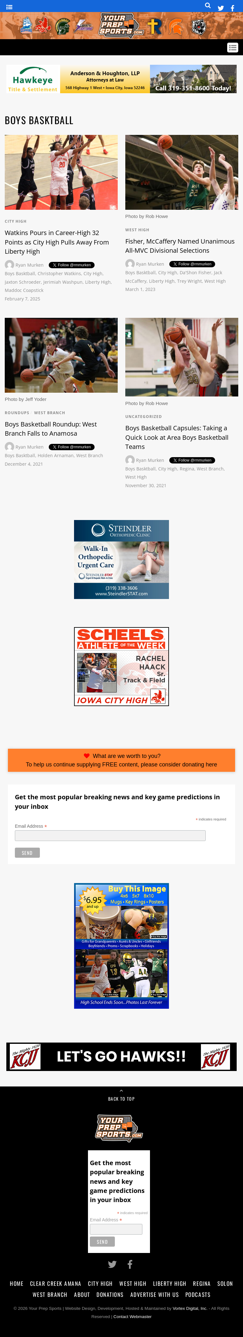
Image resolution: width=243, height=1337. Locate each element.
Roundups (17, 412)
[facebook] (232, 7)
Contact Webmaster (133, 1316)
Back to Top (121, 1098)
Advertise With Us (154, 1294)
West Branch (49, 412)
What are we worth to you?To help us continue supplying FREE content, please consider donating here (121, 760)
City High (16, 221)
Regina (187, 469)
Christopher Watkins (59, 273)
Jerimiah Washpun (63, 282)
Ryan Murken (30, 265)
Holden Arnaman (56, 455)
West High (137, 230)
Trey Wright (189, 281)
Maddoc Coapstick (24, 290)
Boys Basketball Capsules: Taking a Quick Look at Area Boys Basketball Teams (176, 437)
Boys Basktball (20, 273)
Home (16, 1283)
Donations (110, 1294)
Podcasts (197, 1294)
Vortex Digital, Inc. (190, 1308)
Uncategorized (143, 416)
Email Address (31, 826)
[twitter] (220, 7)
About (82, 1294)
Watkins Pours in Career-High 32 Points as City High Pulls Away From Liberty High (57, 242)
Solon (225, 1283)
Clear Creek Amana (56, 1283)
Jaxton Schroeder (23, 282)
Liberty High (98, 282)
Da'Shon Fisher (195, 272)
